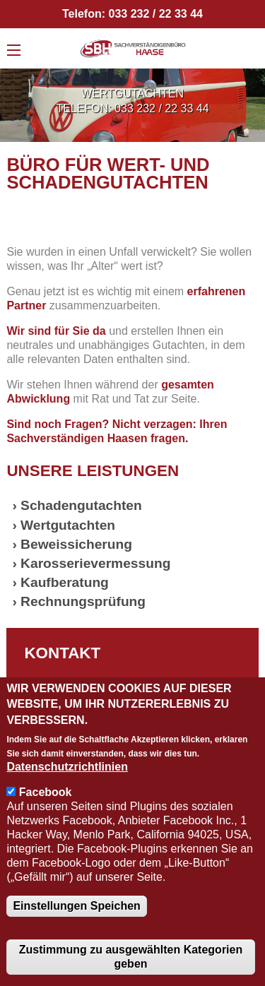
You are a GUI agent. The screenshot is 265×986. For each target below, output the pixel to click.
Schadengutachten (81, 505)
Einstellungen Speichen (76, 906)
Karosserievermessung (95, 563)
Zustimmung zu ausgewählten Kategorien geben (130, 957)
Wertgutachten (67, 525)
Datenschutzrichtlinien (67, 767)
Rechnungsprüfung (83, 601)
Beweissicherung (76, 544)
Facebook (45, 792)
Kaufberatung (64, 582)
